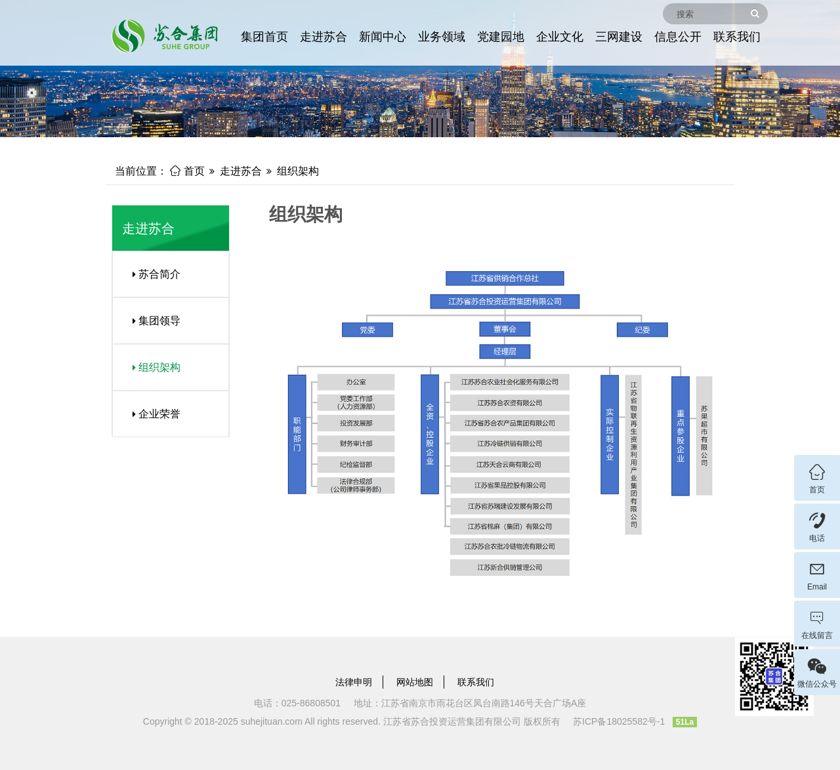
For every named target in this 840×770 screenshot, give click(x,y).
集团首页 (264, 36)
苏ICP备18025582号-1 (619, 721)
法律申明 (353, 682)
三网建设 (618, 36)
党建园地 (500, 36)
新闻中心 (382, 36)
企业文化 (559, 36)
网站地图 (414, 682)
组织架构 (298, 171)
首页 (187, 171)
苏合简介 (151, 274)
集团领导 (151, 320)
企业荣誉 (151, 413)
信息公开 (678, 36)
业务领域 (441, 36)
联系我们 (737, 36)
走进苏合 (323, 36)
